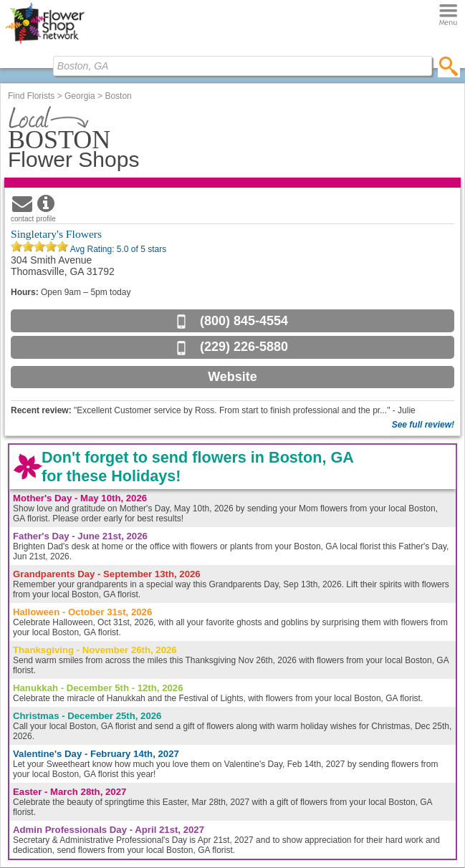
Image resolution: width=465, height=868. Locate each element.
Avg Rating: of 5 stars (117, 249)
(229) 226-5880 (244, 346)
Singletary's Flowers (56, 234)
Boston (118, 96)
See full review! (423, 425)
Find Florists (31, 96)
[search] (449, 65)
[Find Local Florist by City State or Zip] (242, 66)
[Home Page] (45, 44)
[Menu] (448, 15)
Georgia (79, 96)
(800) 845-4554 (244, 321)
